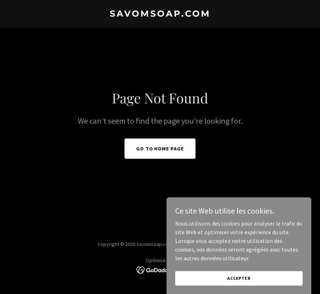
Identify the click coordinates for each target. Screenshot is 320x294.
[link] (160, 14)
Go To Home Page (160, 148)
